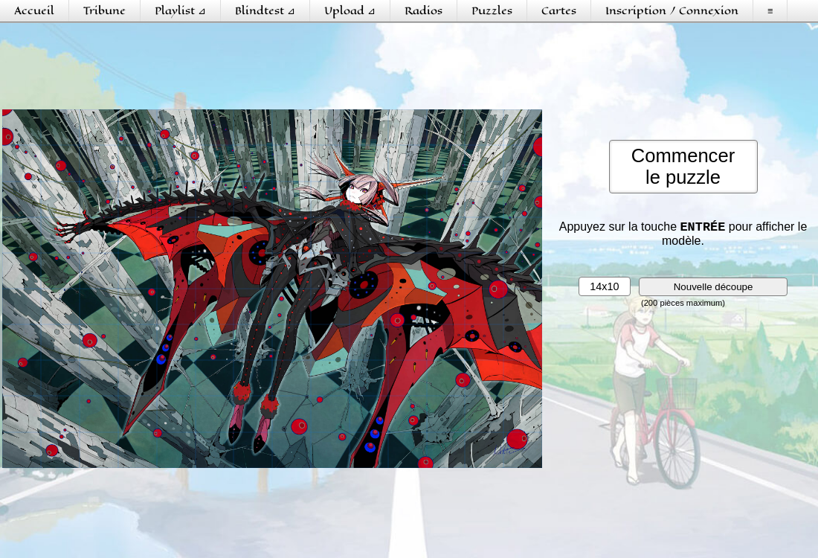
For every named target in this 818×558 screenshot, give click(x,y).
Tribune (104, 11)
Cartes (558, 11)
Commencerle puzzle (683, 166)
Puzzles (491, 11)
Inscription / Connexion (671, 11)
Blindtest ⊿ (265, 11)
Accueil (34, 11)
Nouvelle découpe (713, 289)
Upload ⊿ (350, 11)
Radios (423, 11)
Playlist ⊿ (180, 11)
